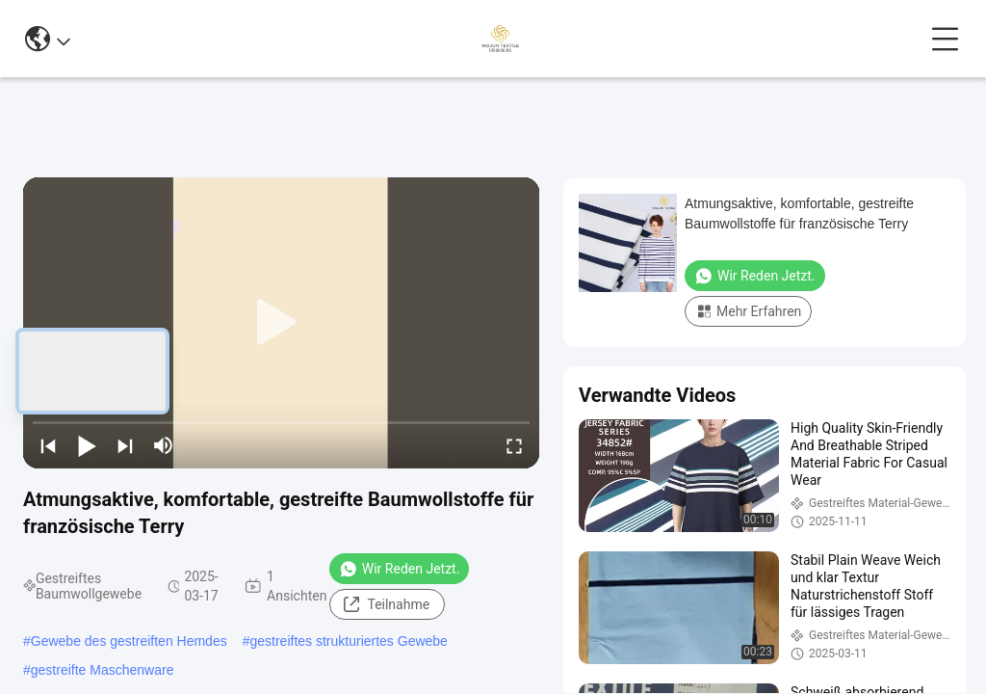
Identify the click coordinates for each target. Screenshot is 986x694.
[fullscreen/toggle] (514, 445)
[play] (281, 323)
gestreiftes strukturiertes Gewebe (348, 641)
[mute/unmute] (163, 445)
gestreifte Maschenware (102, 670)
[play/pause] (86, 445)
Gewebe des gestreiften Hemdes (129, 641)
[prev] (48, 445)
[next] (125, 445)
